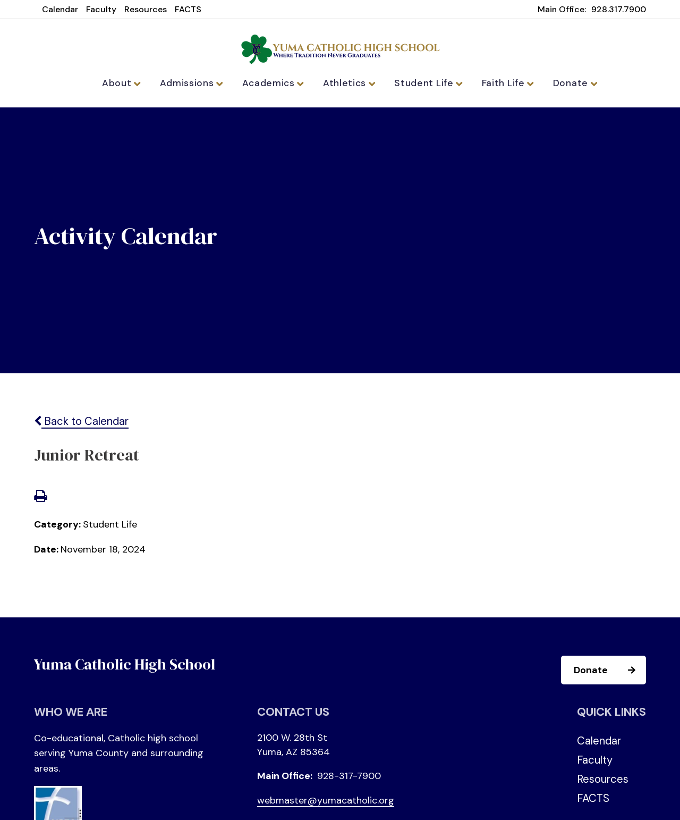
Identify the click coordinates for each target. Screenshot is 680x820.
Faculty (101, 9)
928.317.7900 (618, 9)
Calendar (60, 9)
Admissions (199, 83)
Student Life (425, 83)
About (132, 83)
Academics (278, 83)
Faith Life (500, 83)
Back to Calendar (81, 425)
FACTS (188, 9)
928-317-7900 (349, 779)
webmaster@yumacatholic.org (325, 803)
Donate (564, 83)
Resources (145, 9)
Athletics (350, 83)
